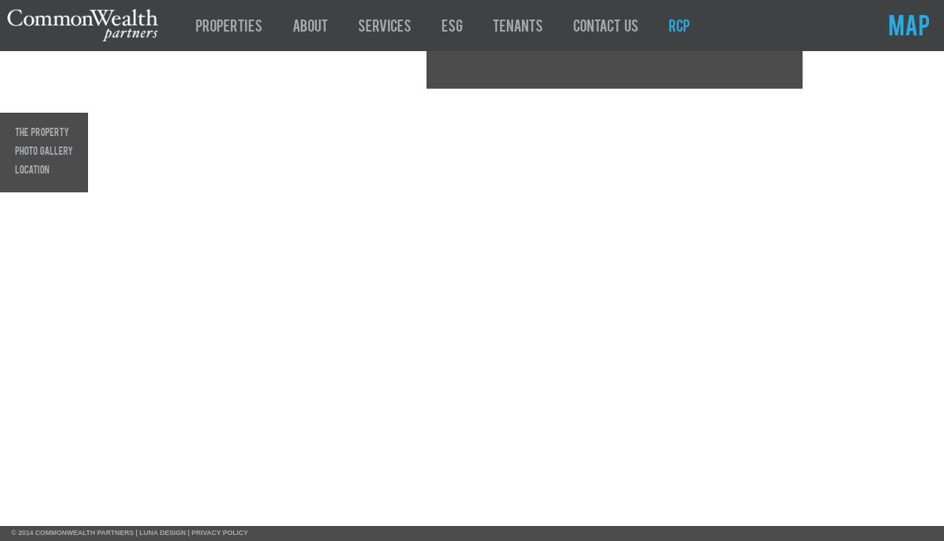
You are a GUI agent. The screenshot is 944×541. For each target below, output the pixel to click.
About (310, 28)
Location (32, 170)
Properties (229, 28)
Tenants (518, 28)
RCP (679, 28)
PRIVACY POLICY (220, 532)
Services (384, 28)
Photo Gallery (44, 151)
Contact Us (606, 28)
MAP (909, 28)
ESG (452, 28)
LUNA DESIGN (162, 532)
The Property (42, 133)
